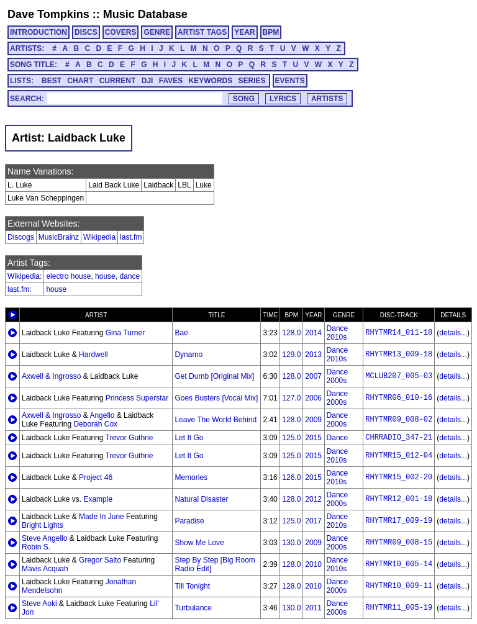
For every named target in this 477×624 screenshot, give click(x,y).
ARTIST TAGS (202, 32)
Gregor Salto (100, 560)
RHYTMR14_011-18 (398, 332)
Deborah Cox (95, 424)
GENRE (156, 32)
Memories (191, 477)
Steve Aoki (39, 603)
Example (97, 499)
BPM (271, 32)
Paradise (189, 521)
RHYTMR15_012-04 (398, 455)
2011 (313, 608)
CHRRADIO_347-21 (398, 437)
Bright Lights (42, 525)
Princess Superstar (137, 398)
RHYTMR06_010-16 (398, 398)
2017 (313, 521)
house (105, 276)
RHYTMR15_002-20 (398, 477)
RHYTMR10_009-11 (398, 586)
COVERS (121, 32)
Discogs (20, 237)
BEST (51, 80)
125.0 (291, 437)
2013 (313, 354)
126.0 (291, 477)
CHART (80, 80)
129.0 (291, 354)
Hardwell (93, 354)
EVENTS (290, 80)
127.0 (291, 398)
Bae (181, 332)
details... (453, 332)
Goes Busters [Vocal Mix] (216, 398)
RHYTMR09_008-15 (398, 542)
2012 (313, 499)
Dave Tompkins (48, 14)
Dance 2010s (337, 332)
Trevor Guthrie (129, 437)
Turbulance (193, 608)
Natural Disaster (201, 499)
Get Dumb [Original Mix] (214, 376)
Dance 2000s (337, 376)
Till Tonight (192, 586)
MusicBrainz (59, 237)
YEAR (244, 32)
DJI (147, 80)
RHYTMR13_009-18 (398, 354)
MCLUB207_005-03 (398, 376)
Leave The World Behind (216, 419)
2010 (313, 564)
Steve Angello (44, 538)
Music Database (145, 14)
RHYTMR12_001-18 (398, 499)
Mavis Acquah (45, 568)
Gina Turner (125, 332)
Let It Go (189, 437)
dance (129, 276)
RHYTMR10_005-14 (398, 564)
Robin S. (36, 547)
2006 (313, 398)
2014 (313, 332)
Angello (101, 415)
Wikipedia (99, 237)
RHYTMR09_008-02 (398, 419)
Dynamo (188, 354)
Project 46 (95, 477)
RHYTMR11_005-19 (398, 608)
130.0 (291, 542)
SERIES (252, 80)
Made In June (101, 516)
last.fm (131, 237)
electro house (68, 276)
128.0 (291, 332)
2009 (313, 419)
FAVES (171, 80)
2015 (313, 437)
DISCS (86, 32)
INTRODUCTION (38, 32)
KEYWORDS (211, 80)
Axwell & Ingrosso (51, 376)
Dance (337, 437)
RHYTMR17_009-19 (398, 521)
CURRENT (117, 80)
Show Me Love (199, 542)
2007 (313, 376)
